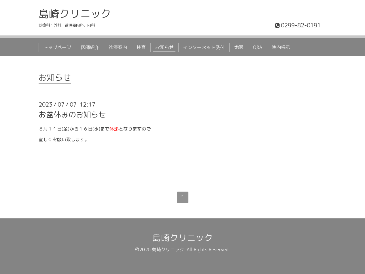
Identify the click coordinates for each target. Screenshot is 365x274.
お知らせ (164, 47)
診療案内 (118, 47)
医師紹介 (90, 47)
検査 (141, 47)
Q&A (257, 47)
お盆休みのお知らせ (72, 114)
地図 (238, 47)
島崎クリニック (75, 13)
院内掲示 (281, 47)
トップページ (57, 47)
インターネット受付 (204, 47)
